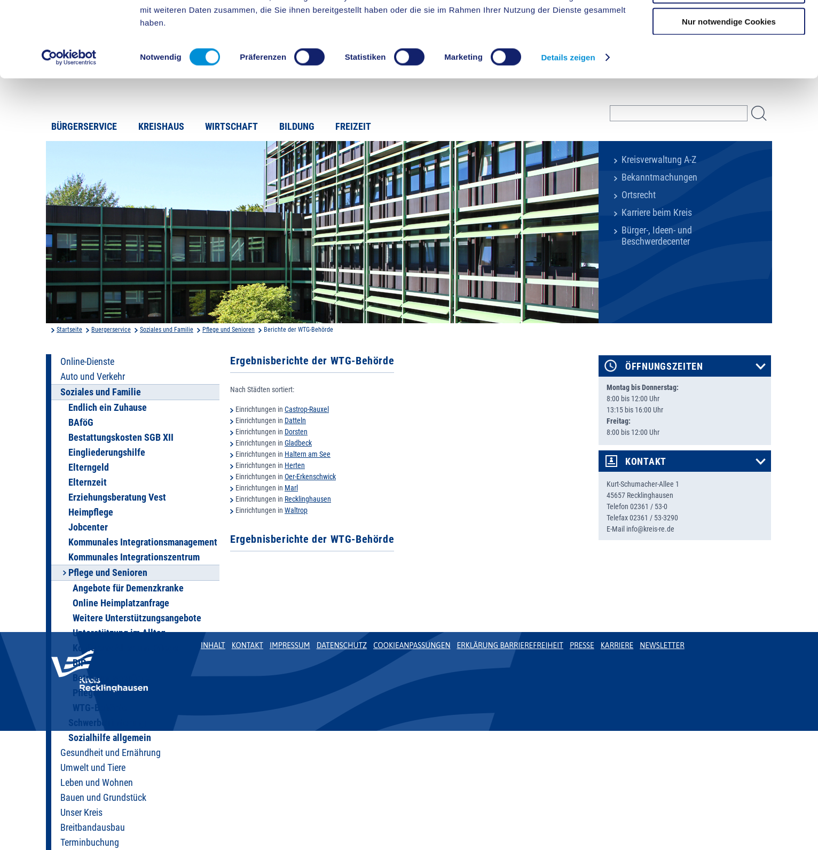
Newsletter (662, 645)
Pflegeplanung (101, 693)
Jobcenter (88, 527)
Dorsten (296, 431)
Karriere (617, 645)
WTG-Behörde (100, 708)
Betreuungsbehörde (111, 678)
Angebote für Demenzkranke (128, 588)
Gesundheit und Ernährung (110, 752)
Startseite (69, 329)
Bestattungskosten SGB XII (121, 437)
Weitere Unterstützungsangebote (137, 618)
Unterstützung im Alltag (119, 633)
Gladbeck (298, 443)
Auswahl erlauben (729, 58)
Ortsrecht (639, 195)
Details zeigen (568, 124)
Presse (582, 645)
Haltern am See (308, 454)
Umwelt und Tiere (92, 767)
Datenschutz (342, 645)
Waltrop (296, 510)
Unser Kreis (81, 812)
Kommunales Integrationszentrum (134, 557)
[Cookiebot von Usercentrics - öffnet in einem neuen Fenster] (69, 125)
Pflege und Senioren (228, 329)
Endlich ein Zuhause (107, 407)
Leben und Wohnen (96, 782)
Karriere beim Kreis (657, 212)
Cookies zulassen (728, 26)
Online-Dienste (87, 361)
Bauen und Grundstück (103, 797)
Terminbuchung (89, 842)
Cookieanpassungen (411, 645)
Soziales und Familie (166, 329)
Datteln (295, 420)
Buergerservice (111, 329)
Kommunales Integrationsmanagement (142, 542)
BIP (79, 663)
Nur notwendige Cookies (729, 88)
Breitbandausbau (92, 827)
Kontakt (645, 461)
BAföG (80, 422)
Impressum (290, 645)
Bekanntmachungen (659, 177)
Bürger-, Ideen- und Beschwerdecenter (657, 236)
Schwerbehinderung (107, 723)
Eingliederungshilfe (106, 452)
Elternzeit (87, 482)
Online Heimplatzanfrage (121, 603)
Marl (291, 488)
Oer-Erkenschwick (310, 476)
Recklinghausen (308, 499)
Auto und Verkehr (92, 376)
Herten (295, 465)
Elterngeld (88, 467)
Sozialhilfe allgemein (109, 737)
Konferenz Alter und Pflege (125, 648)
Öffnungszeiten (664, 366)
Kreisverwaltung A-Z (659, 159)
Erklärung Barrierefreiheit (510, 645)
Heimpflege (90, 512)
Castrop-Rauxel (307, 409)
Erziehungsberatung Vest (117, 497)
